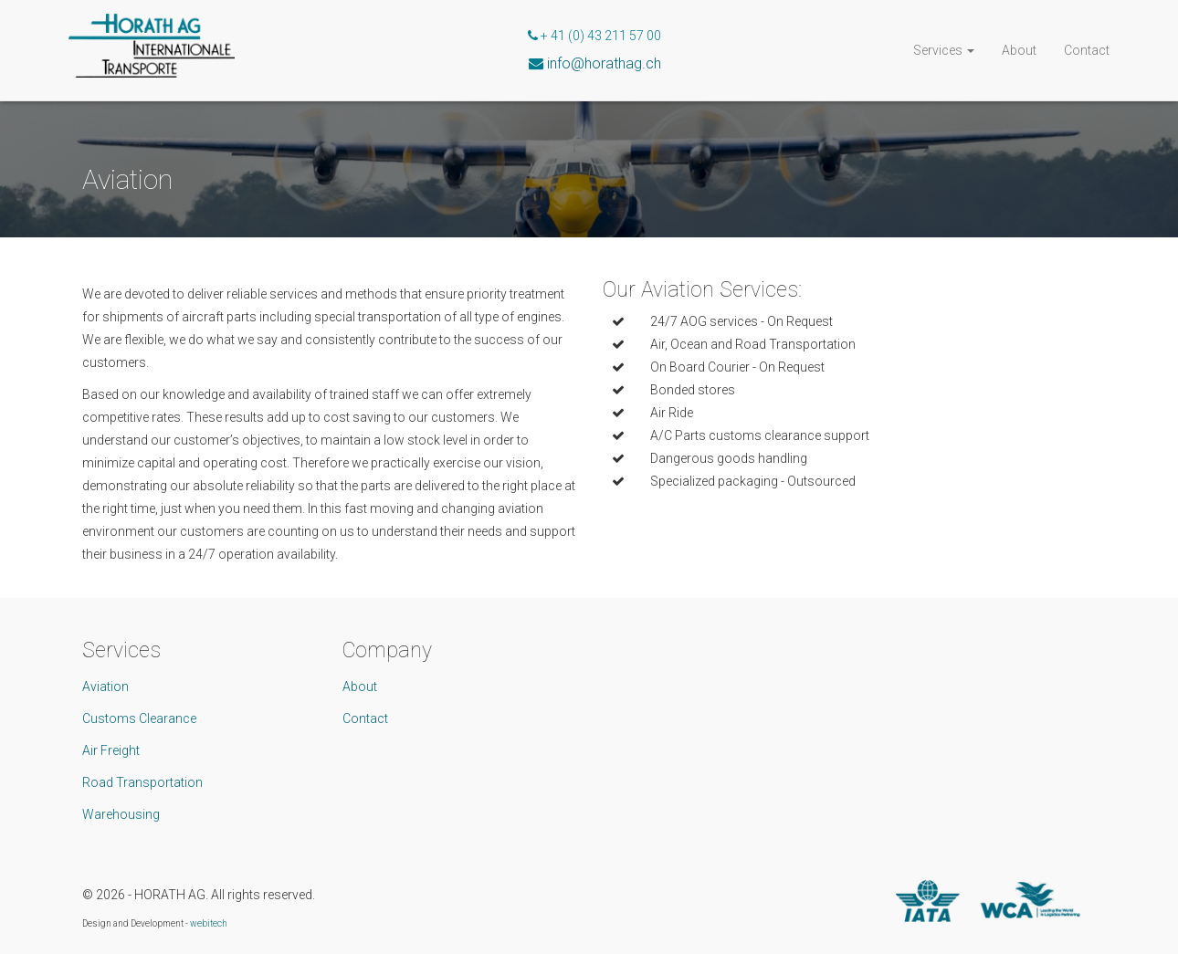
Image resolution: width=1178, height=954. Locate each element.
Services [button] (943, 50)
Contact (1087, 50)
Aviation (105, 686)
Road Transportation (142, 782)
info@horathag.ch (604, 63)
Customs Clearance (139, 718)
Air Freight (111, 750)
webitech (208, 923)
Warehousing (121, 814)
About (1019, 50)
